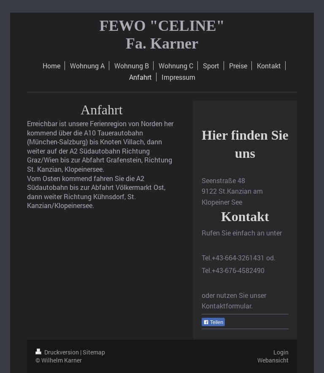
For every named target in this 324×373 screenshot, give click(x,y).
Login (281, 352)
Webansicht (273, 360)
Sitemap (94, 352)
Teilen (213, 322)
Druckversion (57, 352)
